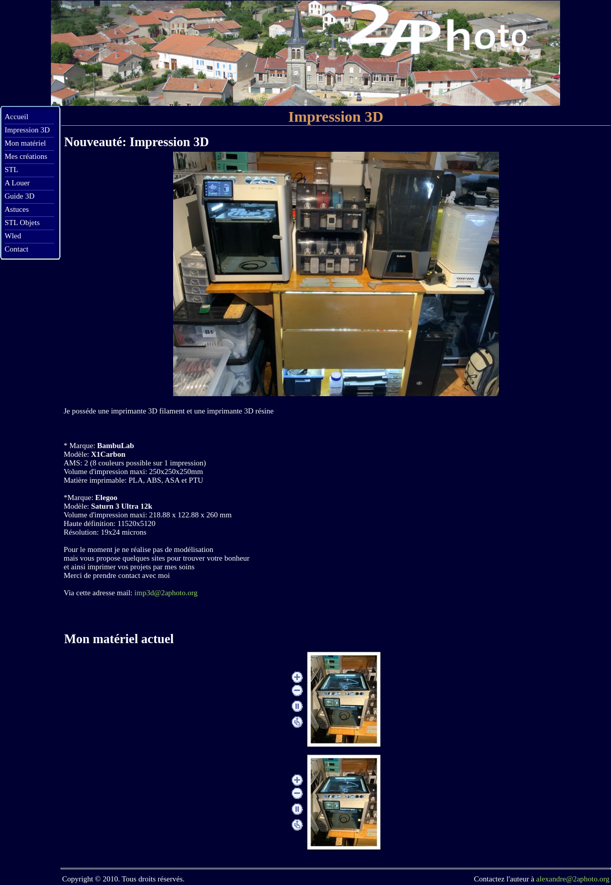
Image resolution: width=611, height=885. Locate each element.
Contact (17, 249)
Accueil (17, 117)
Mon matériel (25, 143)
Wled (13, 236)
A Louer (17, 183)
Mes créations (26, 156)
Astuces (17, 209)
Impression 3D (27, 130)
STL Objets (22, 222)
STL (11, 169)
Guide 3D (20, 196)
